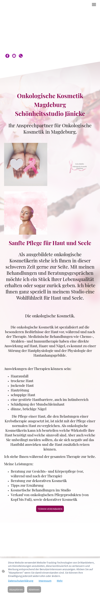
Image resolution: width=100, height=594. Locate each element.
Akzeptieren (16, 589)
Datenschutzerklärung (20, 580)
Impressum (45, 580)
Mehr (60, 580)
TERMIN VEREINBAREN (50, 509)
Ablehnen (34, 589)
